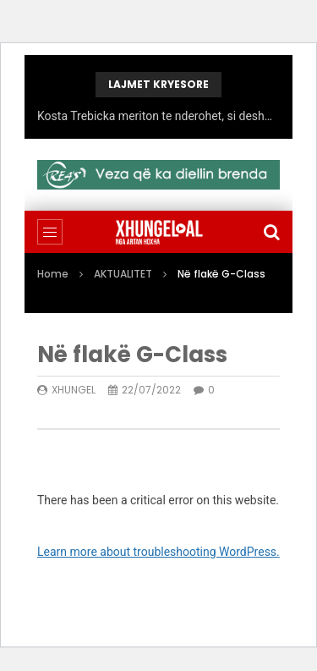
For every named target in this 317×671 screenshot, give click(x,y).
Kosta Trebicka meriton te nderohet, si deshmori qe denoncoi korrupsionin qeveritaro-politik (158, 116)
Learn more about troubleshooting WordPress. (158, 551)
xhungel (74, 389)
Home (52, 274)
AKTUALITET (123, 274)
